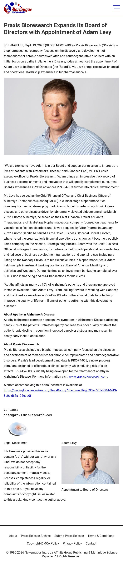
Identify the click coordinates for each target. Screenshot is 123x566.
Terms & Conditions (101, 536)
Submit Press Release (69, 536)
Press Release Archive (36, 536)
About (13, 536)
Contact (91, 543)
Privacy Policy (72, 543)
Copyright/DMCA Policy (43, 543)
